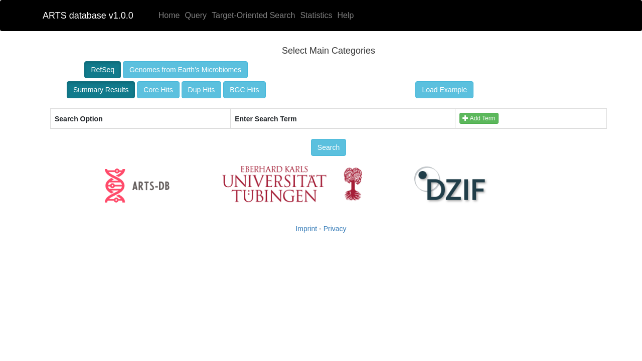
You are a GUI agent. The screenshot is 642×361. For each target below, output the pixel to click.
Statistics (316, 15)
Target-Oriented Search (253, 15)
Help (345, 15)
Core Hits (158, 90)
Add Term (479, 118)
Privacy (335, 229)
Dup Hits (201, 90)
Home (169, 15)
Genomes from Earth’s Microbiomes (185, 70)
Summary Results (100, 90)
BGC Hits (244, 90)
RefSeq (102, 70)
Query (196, 15)
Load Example (444, 90)
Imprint (306, 229)
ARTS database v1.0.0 (88, 16)
